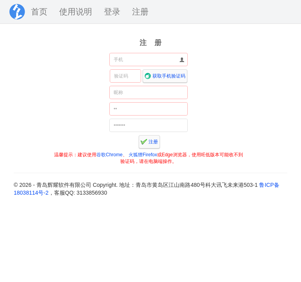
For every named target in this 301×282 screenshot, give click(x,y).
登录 (112, 11)
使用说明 (75, 11)
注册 (140, 11)
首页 (39, 11)
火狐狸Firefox (143, 154)
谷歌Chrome (109, 154)
